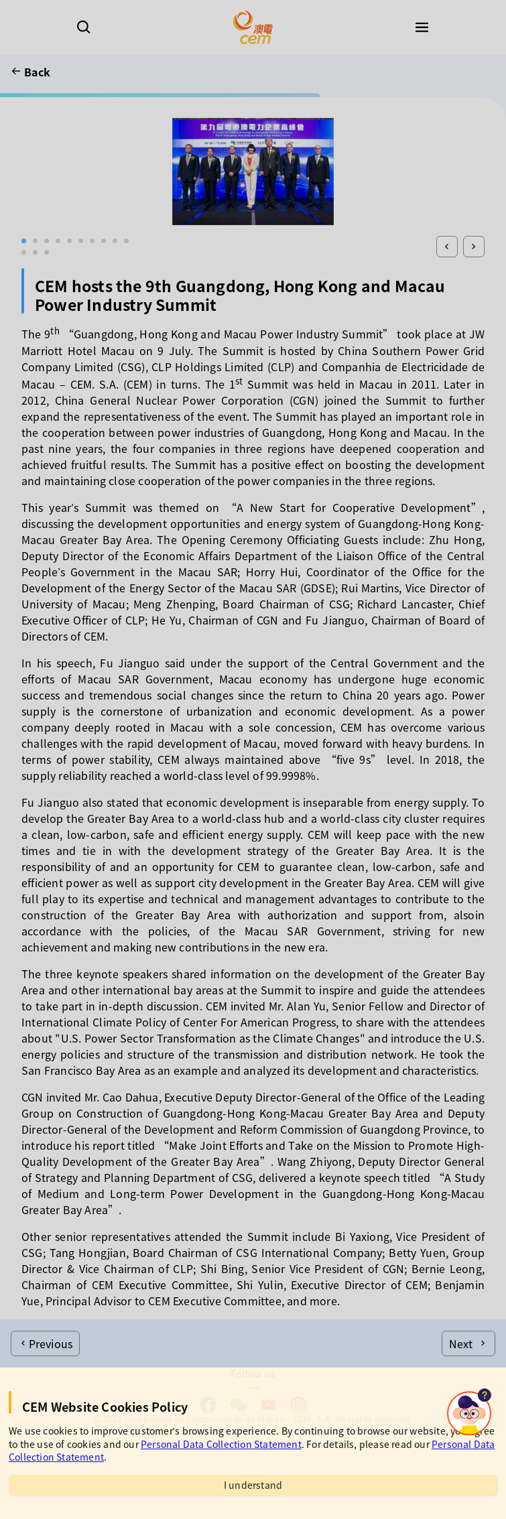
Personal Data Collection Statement (221, 1444)
